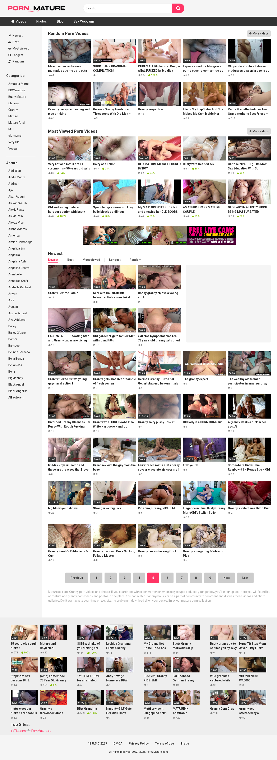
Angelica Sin (16, 248)
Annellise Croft (18, 281)
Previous (76, 577)
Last (245, 577)
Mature (13, 116)
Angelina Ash (17, 261)
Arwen (12, 293)
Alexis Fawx (16, 209)
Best (13, 42)
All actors (16, 397)
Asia (11, 300)
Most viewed (18, 48)
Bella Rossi (15, 365)
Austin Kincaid (17, 313)
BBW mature (16, 90)
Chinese (13, 103)
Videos (21, 21)
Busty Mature (17, 96)
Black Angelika (18, 391)
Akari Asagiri (16, 196)
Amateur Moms (18, 83)
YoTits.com (18, 730)
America (14, 235)
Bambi (12, 339)
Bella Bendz (16, 358)
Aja (10, 190)
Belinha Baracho (19, 352)
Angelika (14, 255)
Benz (11, 371)
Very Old (13, 142)
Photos (41, 21)
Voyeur (13, 148)
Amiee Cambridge (20, 242)
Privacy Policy (139, 743)
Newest (16, 35)
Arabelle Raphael (19, 287)
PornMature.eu (41, 730)
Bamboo (14, 345)
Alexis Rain (15, 216)
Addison (13, 183)
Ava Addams (17, 319)
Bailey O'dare (17, 332)
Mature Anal (16, 122)
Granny (13, 109)
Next (226, 577)
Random (16, 61)
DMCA (118, 743)
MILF (11, 129)
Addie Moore (16, 177)
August (13, 306)
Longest (15, 55)
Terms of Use (164, 743)
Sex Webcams (84, 21)
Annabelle (15, 274)
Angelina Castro (18, 268)
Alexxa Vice (16, 222)
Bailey (12, 326)
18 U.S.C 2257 (97, 743)
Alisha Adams (17, 229)
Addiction (14, 170)
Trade (184, 743)
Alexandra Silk (17, 203)
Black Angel (16, 384)
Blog (60, 21)
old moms (15, 135)
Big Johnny (15, 378)
